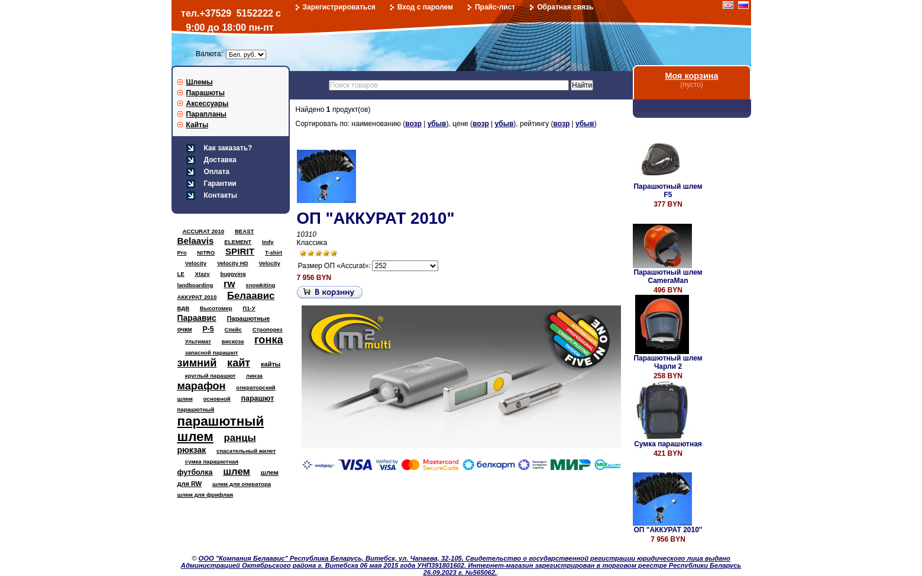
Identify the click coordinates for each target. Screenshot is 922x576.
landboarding (195, 285)
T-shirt (273, 252)
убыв (437, 124)
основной (217, 398)
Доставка (220, 160)
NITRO (206, 252)
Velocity (195, 263)
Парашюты (205, 93)
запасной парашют (211, 352)
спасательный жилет (246, 451)
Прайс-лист (495, 7)
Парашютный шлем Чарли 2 (667, 362)
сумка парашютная (211, 461)
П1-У (248, 308)
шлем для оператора (241, 484)
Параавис (196, 318)
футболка (195, 472)
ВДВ (183, 308)
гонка (268, 340)
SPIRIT (239, 251)
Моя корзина (691, 76)
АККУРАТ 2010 (197, 297)
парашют (257, 398)
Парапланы (206, 114)
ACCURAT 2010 (203, 231)
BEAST (244, 231)
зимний (197, 363)
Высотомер (216, 308)
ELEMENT (237, 242)
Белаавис (250, 295)
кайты (270, 364)
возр (413, 124)
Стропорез (268, 329)
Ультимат (198, 341)
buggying (232, 274)
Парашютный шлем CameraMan (667, 276)
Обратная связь (565, 7)
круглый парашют (210, 375)
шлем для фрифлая (205, 494)
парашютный (196, 409)
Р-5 (207, 329)
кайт (238, 363)
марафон (201, 386)
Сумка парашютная (668, 444)
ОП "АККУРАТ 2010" (376, 218)
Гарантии (220, 183)
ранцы (240, 437)
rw (229, 283)
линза (254, 375)
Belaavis (195, 241)
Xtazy (202, 274)
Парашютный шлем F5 (667, 190)
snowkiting (260, 285)
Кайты (197, 125)
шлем (236, 471)
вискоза (233, 341)
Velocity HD (232, 263)
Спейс (233, 329)
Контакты (221, 195)
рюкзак (191, 450)
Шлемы (199, 82)
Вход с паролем (425, 7)
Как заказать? (228, 148)
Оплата (216, 172)
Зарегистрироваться (339, 7)
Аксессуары (207, 103)
